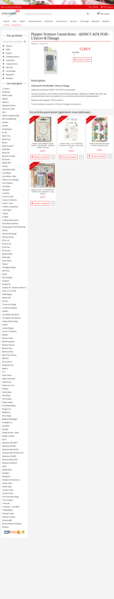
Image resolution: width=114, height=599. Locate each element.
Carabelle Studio (8, 169)
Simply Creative (8, 436)
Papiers (9, 53)
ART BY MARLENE (9, 119)
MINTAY (5, 358)
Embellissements (12, 57)
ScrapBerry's (7, 422)
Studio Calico (7, 483)
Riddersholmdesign (9, 419)
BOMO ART (6, 163)
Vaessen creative (8, 517)
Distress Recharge (9, 233)
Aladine (5, 99)
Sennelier (6, 426)
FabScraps (6, 257)
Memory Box (7, 348)
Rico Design (6, 416)
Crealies (5, 217)
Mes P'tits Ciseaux (9, 355)
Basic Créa (6, 136)
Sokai (4, 466)
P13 (3, 372)
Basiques (9, 78)
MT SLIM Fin (7, 362)
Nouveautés (16, 25)
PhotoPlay (6, 395)
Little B (5, 325)
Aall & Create (7, 95)
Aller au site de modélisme (11, 7)
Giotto (4, 274)
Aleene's (5, 102)
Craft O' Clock (7, 203)
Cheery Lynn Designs (10, 180)
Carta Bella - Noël (9, 176)
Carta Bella (6, 173)
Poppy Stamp (7, 402)
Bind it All (5, 153)
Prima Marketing (8, 405)
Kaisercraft (6, 298)
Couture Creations (9, 200)
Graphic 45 (6, 284)
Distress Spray (8, 237)
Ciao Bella (6, 186)
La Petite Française (9, 308)
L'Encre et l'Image (9, 304)
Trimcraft (6, 503)
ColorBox (5, 193)
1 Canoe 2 (6, 88)
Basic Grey (6, 139)
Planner (9, 46)
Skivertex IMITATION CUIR (12, 453)
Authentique (7, 129)
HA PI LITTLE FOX (9, 291)
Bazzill (4, 142)
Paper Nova (6, 375)
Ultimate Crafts (8, 513)
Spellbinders (7, 470)
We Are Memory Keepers (12, 523)
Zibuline (5, 527)
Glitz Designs (7, 277)
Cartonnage (10, 71)
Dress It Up (6, 244)
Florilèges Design (9, 267)
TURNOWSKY (7, 510)
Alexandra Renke (8, 105)
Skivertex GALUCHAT (10, 449)
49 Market (6, 92)
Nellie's (5, 368)
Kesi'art (5, 301)
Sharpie (5, 429)
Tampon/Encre (12, 64)
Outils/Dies (10, 60)
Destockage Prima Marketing (13, 227)
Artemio (5, 122)
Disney (4, 230)
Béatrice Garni (7, 146)
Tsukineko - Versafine (10, 507)
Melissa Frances (8, 345)
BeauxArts (10, 74)
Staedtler (5, 473)
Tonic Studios (7, 500)
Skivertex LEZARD (9, 456)
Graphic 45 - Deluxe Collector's (14, 287)
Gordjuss (5, 281)
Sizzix (4, 439)
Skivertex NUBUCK (9, 463)
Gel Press (5, 271)
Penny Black (7, 392)
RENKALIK (6, 412)
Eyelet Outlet (7, 254)
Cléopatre (6, 190)
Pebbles (5, 389)
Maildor (5, 335)
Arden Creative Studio (10, 115)
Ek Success (6, 250)
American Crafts (8, 109)
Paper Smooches (8, 378)
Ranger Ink (6, 409)
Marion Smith (7, 338)
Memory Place (7, 352)
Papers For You (8, 385)
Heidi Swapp (7, 294)
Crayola (5, 213)
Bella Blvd (6, 149)
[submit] (88, 14)
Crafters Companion (10, 206)
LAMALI (5, 311)
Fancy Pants (6, 260)
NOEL (8, 49)
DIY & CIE (5, 240)
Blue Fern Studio (8, 156)
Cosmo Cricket (7, 196)
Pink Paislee (7, 399)
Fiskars (5, 264)
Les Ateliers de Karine (10, 314)
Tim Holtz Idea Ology (10, 497)
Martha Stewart (8, 341)
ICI (80, 104)
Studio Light (7, 486)
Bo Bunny (6, 159)
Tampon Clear (7, 490)
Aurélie (5, 126)
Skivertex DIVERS (9, 446)
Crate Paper (7, 210)
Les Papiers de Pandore (11, 318)
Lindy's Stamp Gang (10, 321)
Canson (5, 166)
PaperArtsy (6, 382)
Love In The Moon (9, 331)
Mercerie (9, 67)
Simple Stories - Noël (10, 432)
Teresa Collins (7, 493)
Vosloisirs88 (7, 520)
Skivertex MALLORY (10, 459)
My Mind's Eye (7, 365)
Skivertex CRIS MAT (10, 443)
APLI (4, 112)
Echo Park (6, 247)
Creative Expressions (10, 220)
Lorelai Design (8, 328)
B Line (4, 132)
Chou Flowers (7, 183)
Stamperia (6, 476)
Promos (6, 25)
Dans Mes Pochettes (10, 223)
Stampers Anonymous (11, 480)
